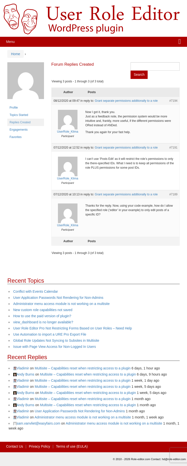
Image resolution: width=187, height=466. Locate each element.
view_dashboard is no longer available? (43, 322)
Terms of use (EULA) (72, 446)
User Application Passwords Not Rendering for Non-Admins (58, 298)
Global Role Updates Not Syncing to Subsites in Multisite (56, 340)
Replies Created (20, 122)
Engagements (19, 129)
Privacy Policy (39, 446)
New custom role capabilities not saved (42, 310)
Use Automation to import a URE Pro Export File (49, 334)
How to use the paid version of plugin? (42, 316)
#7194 (173, 100)
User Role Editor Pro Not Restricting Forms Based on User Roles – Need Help (72, 328)
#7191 (173, 147)
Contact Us (14, 446)
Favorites (16, 137)
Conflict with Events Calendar (35, 291)
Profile (14, 107)
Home (15, 54)
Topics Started (19, 115)
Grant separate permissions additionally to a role (126, 100)
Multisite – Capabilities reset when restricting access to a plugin (83, 368)
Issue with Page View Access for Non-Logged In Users (54, 347)
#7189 (173, 194)
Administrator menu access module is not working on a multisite (61, 304)
